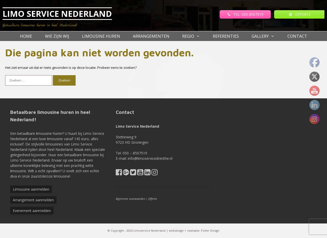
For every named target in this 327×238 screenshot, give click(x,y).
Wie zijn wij (57, 36)
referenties (226, 36)
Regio (194, 36)
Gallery (266, 36)
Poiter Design (210, 230)
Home (26, 36)
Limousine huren (101, 36)
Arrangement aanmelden (33, 199)
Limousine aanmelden (31, 189)
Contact (297, 36)
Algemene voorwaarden (130, 199)
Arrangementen (151, 36)
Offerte (152, 199)
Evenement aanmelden (32, 210)
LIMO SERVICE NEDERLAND (57, 13)
